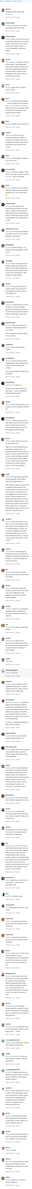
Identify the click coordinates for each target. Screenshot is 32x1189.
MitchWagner (10, 245)
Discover (8, 1)
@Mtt (7, 661)
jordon (8, 438)
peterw (8, 765)
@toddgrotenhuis (11, 1006)
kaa (7, 624)
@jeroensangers (11, 62)
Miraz (7, 98)
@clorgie (8, 1072)
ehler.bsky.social (11, 747)
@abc (7, 1026)
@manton (9, 25)
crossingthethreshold (13, 1040)
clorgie (8, 1053)
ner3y (7, 84)
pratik (7, 474)
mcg (7, 893)
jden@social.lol (11, 322)
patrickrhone (10, 302)
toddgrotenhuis (11, 973)
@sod (7, 880)
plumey (8, 808)
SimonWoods (10, 382)
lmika (7, 155)
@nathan (8, 286)
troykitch (8, 519)
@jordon (8, 588)
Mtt (7, 569)
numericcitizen (10, 36)
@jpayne (8, 1134)
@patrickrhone (10, 702)
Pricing (14, 1)
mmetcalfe (9, 261)
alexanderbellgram (12, 670)
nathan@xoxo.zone (12, 229)
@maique (8, 176)
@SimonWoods (10, 404)
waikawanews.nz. (23, 105)
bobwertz (9, 681)
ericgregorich (10, 358)
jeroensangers (10, 23)
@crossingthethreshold (13, 1056)
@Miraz (8, 135)
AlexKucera (9, 918)
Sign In (2, 1)
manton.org (9, 14)
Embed (18, 17)
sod (7, 843)
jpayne (8, 1113)
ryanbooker (9, 344)
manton (8, 9)
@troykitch (9, 609)
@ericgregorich (10, 641)
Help (19, 1)
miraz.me (12, 105)
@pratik (8, 551)
